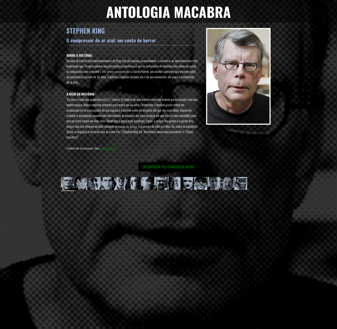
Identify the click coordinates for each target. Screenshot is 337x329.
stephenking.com (107, 148)
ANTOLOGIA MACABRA (168, 11)
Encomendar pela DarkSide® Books (168, 166)
